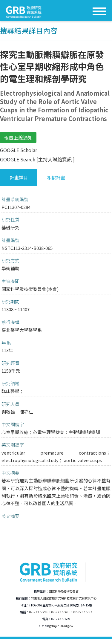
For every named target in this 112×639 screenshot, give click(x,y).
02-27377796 (38, 612)
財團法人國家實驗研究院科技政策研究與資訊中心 (63, 598)
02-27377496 (60, 612)
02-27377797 (82, 612)
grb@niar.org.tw (61, 625)
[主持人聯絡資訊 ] (55, 159)
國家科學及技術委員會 (64, 591)
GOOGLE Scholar (18, 150)
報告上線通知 (18, 137)
